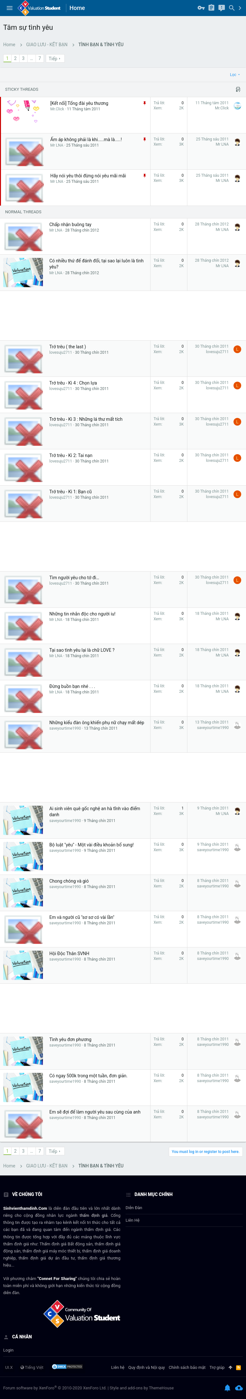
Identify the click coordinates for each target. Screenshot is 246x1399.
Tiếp (53, 58)
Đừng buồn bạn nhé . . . (72, 686)
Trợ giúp (217, 1367)
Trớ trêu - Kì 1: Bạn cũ (70, 491)
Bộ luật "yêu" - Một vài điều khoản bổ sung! (91, 844)
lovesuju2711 (60, 352)
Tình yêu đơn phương (70, 1039)
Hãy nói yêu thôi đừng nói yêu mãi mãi (88, 175)
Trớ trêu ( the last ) (67, 346)
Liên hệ (133, 1220)
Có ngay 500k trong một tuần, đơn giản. (88, 1075)
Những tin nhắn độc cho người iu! (82, 613)
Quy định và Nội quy (146, 1367)
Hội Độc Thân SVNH (69, 953)
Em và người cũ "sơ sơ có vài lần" (81, 917)
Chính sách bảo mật (187, 1367)
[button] (9, 8)
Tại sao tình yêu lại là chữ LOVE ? (82, 650)
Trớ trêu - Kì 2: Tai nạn (70, 455)
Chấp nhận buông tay (70, 224)
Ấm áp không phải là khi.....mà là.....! (86, 139)
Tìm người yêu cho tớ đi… (74, 577)
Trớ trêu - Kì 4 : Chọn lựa (73, 383)
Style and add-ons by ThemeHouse (142, 1388)
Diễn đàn (134, 1207)
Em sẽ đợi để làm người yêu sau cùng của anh (95, 1112)
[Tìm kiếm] (232, 8)
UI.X (9, 1367)
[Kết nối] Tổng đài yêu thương (79, 103)
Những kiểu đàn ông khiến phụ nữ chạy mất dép (96, 722)
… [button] (31, 58)
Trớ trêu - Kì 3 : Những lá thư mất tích (85, 419)
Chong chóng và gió (69, 881)
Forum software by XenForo (55, 1388)
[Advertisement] (123, 315)
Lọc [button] (233, 74)
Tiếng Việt (32, 1367)
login (8, 1350)
